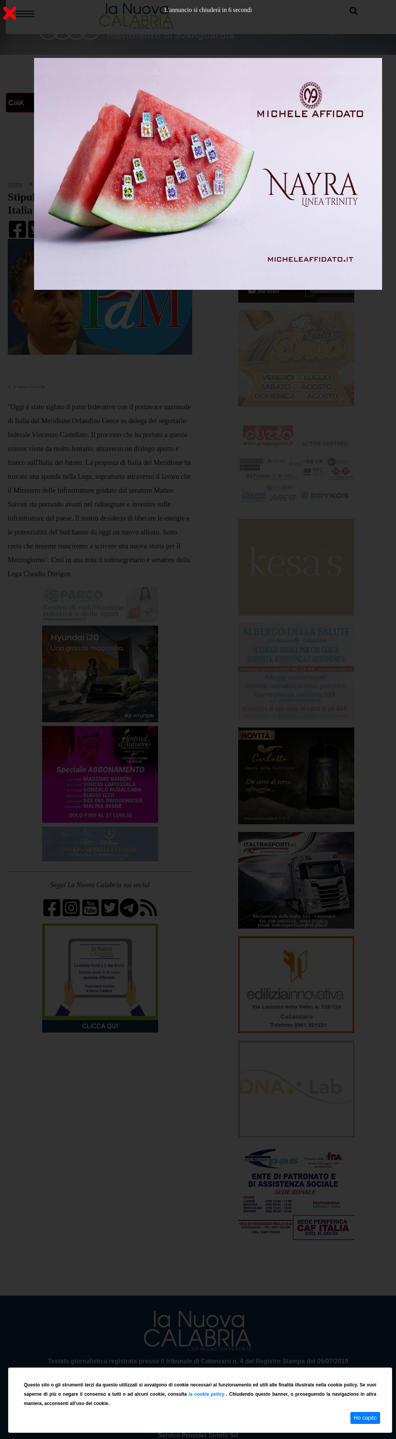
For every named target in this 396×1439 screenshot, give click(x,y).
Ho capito (365, 1418)
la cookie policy (207, 1394)
